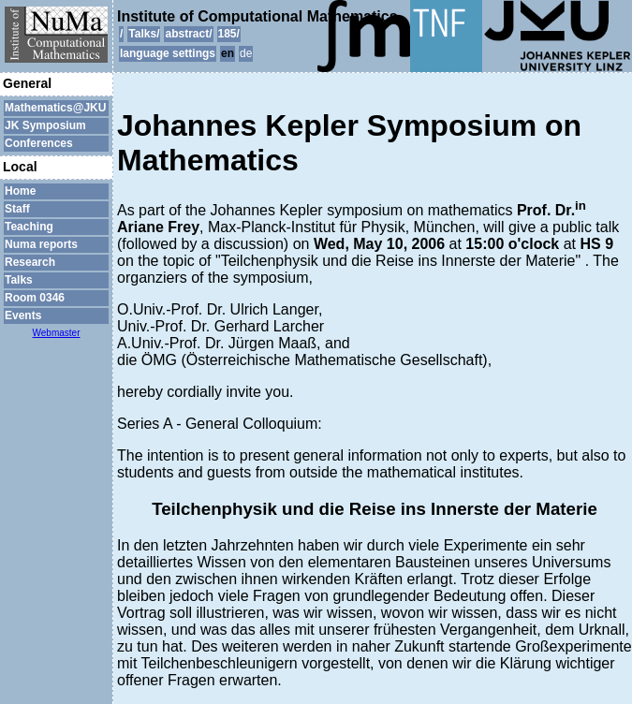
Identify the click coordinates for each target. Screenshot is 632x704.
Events (23, 315)
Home (20, 191)
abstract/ (188, 33)
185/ (229, 33)
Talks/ (143, 33)
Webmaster (57, 333)
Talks (19, 279)
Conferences (39, 143)
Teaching (29, 226)
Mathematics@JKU (55, 107)
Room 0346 (35, 297)
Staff (17, 208)
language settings (167, 53)
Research (30, 262)
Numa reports (41, 244)
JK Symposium (45, 125)
